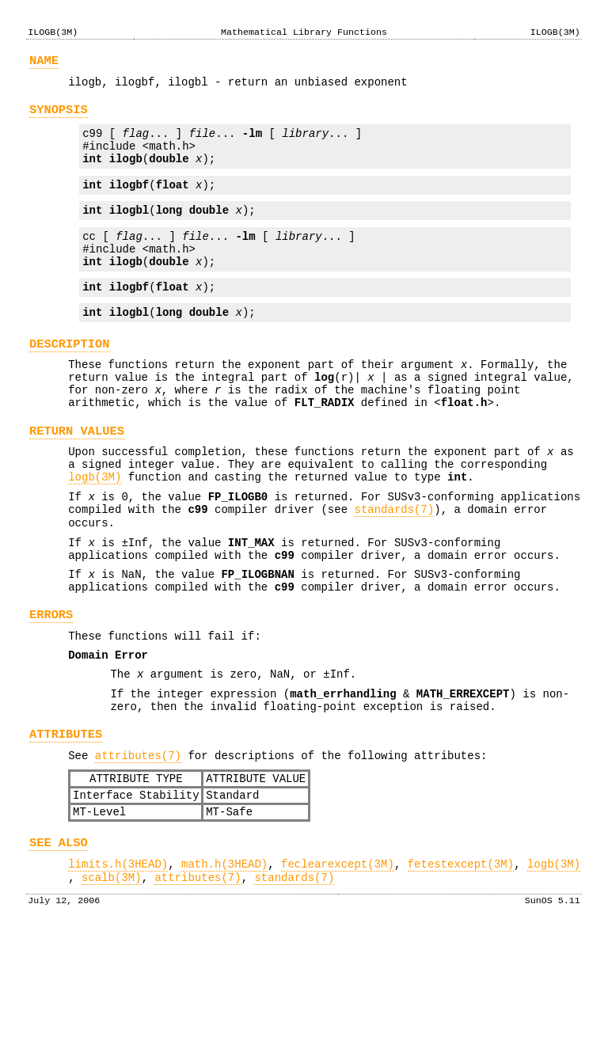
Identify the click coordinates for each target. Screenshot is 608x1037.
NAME (44, 63)
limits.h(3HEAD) (118, 963)
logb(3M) (94, 529)
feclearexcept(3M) (337, 963)
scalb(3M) (112, 979)
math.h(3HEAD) (224, 963)
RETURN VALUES (76, 476)
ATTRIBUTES (65, 819)
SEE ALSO (58, 940)
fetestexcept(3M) (461, 963)
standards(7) (394, 566)
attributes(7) (138, 843)
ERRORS (51, 686)
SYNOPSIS (58, 116)
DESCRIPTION (69, 377)
